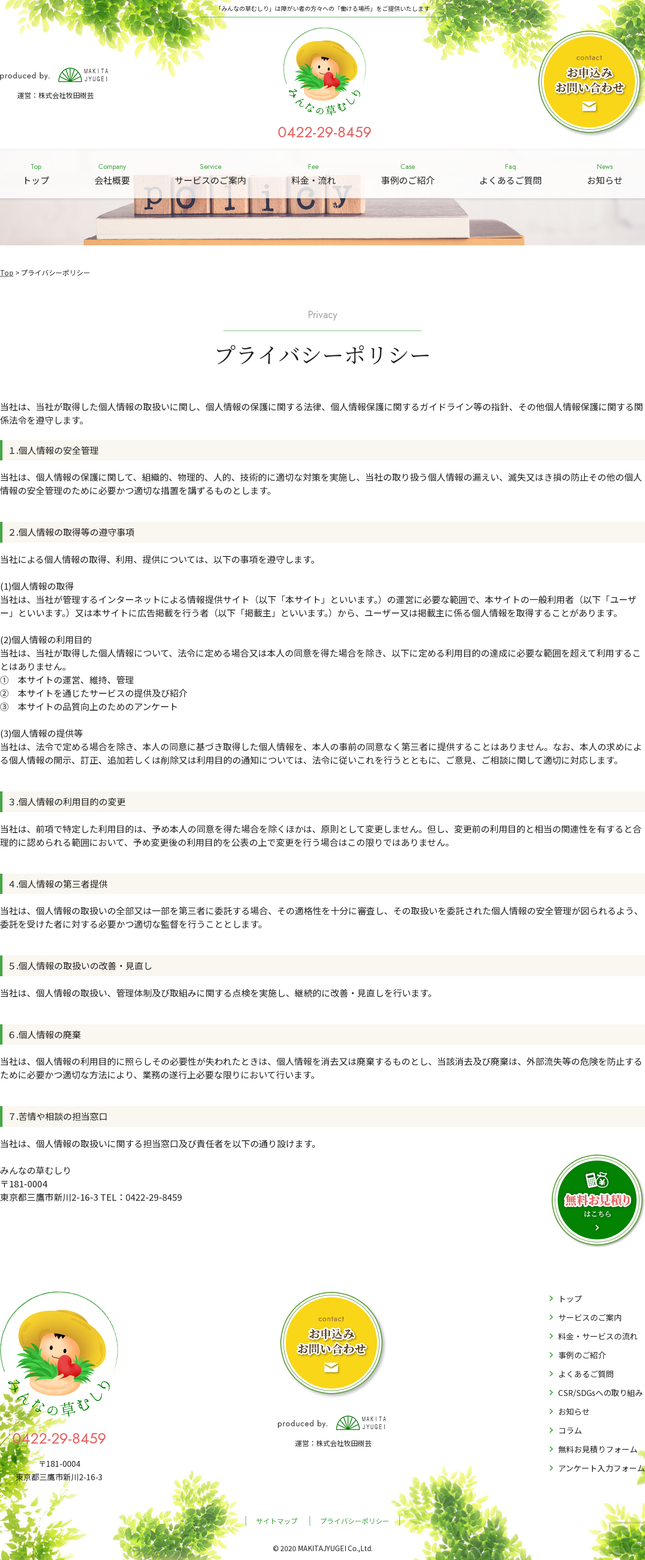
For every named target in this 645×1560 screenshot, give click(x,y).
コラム (570, 1430)
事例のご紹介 (408, 173)
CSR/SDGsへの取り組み (600, 1392)
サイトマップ (277, 1521)
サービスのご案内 (210, 173)
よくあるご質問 (510, 173)
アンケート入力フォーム (601, 1468)
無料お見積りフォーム (598, 1449)
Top (6, 273)
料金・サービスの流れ (598, 1336)
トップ (35, 173)
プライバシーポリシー (354, 1521)
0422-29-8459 (325, 132)
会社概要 (112, 173)
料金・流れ (313, 173)
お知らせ (605, 173)
